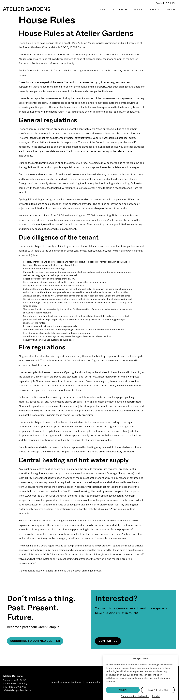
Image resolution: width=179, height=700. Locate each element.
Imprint (156, 696)
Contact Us (108, 641)
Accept (123, 690)
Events (154, 9)
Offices (136, 9)
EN (173, 3)
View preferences (158, 690)
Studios (118, 9)
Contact (160, 3)
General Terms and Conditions (66, 681)
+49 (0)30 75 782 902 (14, 686)
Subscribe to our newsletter (35, 641)
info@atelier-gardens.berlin (17, 690)
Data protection (93, 681)
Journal (169, 9)
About (104, 9)
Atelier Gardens (26, 9)
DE (167, 3)
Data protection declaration (135, 696)
